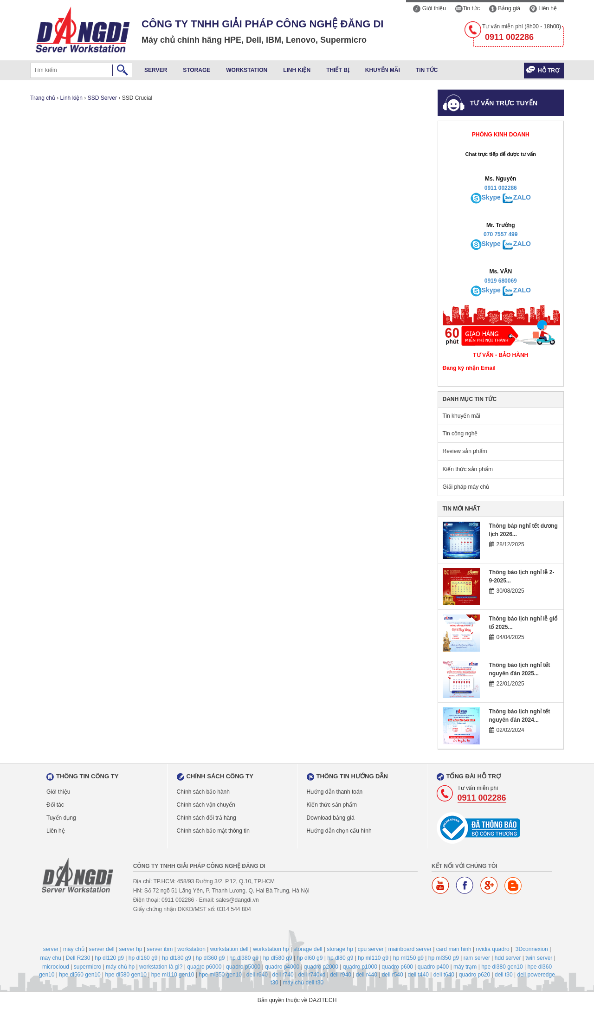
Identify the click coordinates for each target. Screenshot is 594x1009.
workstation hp (271, 949)
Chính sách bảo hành (203, 792)
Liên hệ (543, 8)
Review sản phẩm (465, 451)
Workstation (246, 70)
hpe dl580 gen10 (125, 974)
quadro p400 (433, 967)
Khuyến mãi (382, 70)
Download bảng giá (331, 818)
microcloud (55, 967)
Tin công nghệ (460, 433)
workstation (191, 949)
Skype (491, 197)
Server (155, 70)
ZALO (522, 197)
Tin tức (467, 8)
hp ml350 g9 (443, 958)
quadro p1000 (360, 967)
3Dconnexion (532, 949)
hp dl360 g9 (210, 958)
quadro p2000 (321, 967)
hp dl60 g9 (310, 958)
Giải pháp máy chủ (466, 487)
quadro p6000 (204, 967)
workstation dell (229, 949)
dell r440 (366, 974)
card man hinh (453, 949)
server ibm (160, 949)
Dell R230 (78, 958)
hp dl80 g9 (340, 958)
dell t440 (417, 974)
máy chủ (73, 949)
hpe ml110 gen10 (172, 974)
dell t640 (443, 974)
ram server (477, 958)
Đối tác (55, 805)
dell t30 (504, 974)
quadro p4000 (282, 967)
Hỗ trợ (548, 70)
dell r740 (283, 974)
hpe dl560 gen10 (79, 974)
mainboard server (410, 949)
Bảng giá (504, 8)
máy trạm (465, 967)
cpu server (371, 949)
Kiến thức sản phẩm (468, 469)
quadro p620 (474, 974)
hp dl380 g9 (243, 958)
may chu (50, 958)
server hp (130, 949)
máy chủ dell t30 (303, 982)
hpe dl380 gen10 (502, 967)
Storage (196, 70)
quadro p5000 (243, 967)
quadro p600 (397, 967)
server (50, 949)
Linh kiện (296, 70)
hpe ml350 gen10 (220, 974)
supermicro (87, 967)
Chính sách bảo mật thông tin (213, 831)
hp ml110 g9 (373, 958)
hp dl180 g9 (176, 958)
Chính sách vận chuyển (206, 805)
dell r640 (257, 974)
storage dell (307, 949)
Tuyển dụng (61, 818)
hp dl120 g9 (109, 958)
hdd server (508, 958)
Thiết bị (337, 70)
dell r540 (392, 974)
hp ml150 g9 (408, 958)
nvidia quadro (493, 949)
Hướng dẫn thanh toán (335, 792)
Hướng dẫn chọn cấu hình (339, 831)
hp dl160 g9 (143, 958)
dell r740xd (311, 974)
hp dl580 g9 (277, 958)
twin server (538, 958)
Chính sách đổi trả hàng (206, 818)
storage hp (340, 949)
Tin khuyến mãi (461, 416)
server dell (101, 949)
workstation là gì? (160, 967)
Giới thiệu (429, 8)
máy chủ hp (120, 967)
